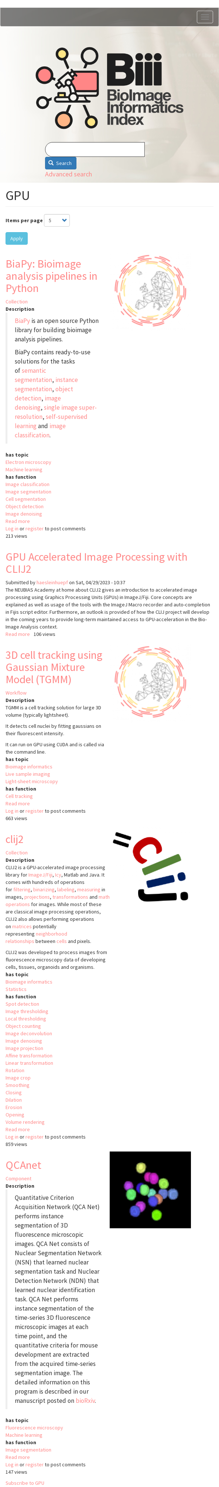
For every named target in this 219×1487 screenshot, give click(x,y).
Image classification (27, 484)
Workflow (16, 692)
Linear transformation (29, 1063)
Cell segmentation (26, 499)
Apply (16, 238)
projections (37, 897)
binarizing (44, 889)
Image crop (18, 1077)
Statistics (16, 989)
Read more (18, 521)
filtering (22, 889)
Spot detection (22, 1004)
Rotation (15, 1070)
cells (62, 941)
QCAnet (23, 1165)
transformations (70, 897)
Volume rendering (25, 1122)
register (34, 528)
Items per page (24, 220)
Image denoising (24, 513)
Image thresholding (27, 1011)
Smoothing (18, 1085)
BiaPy (22, 321)
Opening (15, 1114)
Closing (14, 1092)
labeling (66, 889)
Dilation (14, 1100)
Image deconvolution (29, 1033)
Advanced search (68, 174)
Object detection (25, 506)
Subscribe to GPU (25, 1483)
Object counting (23, 1026)
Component (18, 1178)
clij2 (15, 839)
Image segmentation (28, 491)
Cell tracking (19, 796)
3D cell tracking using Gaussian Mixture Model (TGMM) (54, 667)
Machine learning (24, 469)
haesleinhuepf (52, 582)
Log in (12, 528)
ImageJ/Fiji (40, 874)
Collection (17, 301)
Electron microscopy (28, 462)
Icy (58, 874)
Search (60, 163)
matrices (22, 926)
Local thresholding (26, 1018)
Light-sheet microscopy (32, 781)
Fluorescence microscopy (34, 1427)
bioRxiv (85, 1401)
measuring (88, 889)
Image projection (24, 1048)
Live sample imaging (28, 774)
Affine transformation (29, 1055)
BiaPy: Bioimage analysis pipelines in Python (51, 276)
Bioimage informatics (29, 766)
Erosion (14, 1107)
